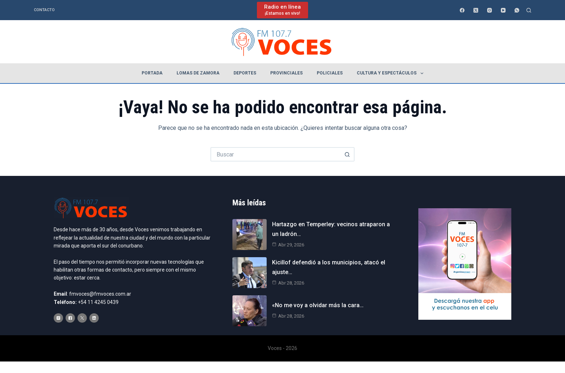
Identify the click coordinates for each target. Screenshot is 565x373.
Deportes (244, 73)
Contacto (44, 10)
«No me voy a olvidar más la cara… (318, 305)
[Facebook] (462, 10)
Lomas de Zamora (198, 73)
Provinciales (286, 73)
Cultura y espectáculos (391, 73)
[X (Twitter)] (475, 10)
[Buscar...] (275, 154)
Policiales (330, 73)
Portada (152, 73)
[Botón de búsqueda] (347, 154)
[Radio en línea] (282, 10)
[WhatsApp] (517, 10)
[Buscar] (528, 10)
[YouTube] (503, 10)
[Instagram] (489, 10)
